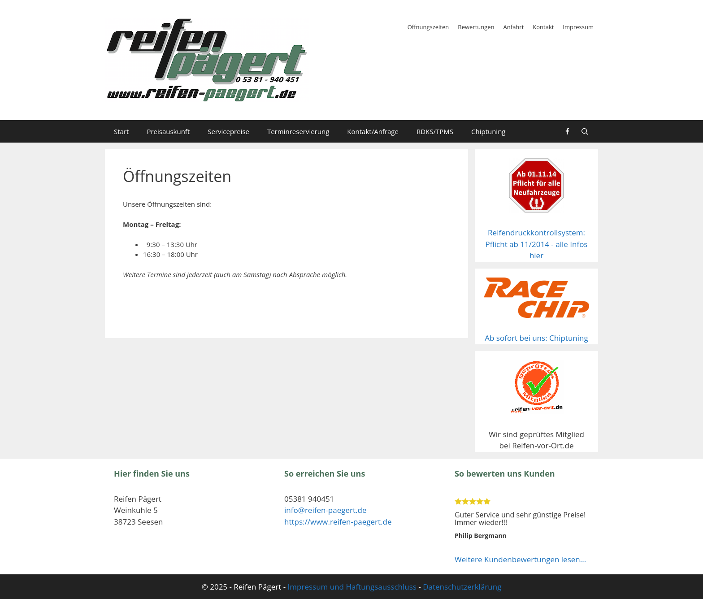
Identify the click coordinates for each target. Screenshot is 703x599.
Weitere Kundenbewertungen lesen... (520, 559)
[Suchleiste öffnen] (585, 131)
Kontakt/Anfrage (373, 131)
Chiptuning (488, 131)
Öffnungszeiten (428, 27)
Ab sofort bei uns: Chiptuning (536, 338)
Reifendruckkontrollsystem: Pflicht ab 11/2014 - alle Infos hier (537, 243)
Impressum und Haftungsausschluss (352, 587)
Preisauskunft (168, 131)
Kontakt (543, 27)
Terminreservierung (298, 131)
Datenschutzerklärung (462, 587)
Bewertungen (476, 27)
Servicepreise (228, 131)
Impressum (578, 27)
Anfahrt (513, 27)
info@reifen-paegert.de (325, 510)
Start (121, 131)
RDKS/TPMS (435, 131)
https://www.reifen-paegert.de (338, 522)
